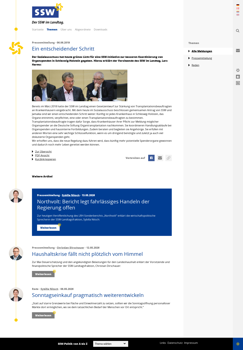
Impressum (191, 343)
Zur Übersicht (42, 151)
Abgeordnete (83, 29)
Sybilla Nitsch (71, 195)
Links (163, 343)
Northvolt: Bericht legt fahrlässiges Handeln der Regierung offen (93, 204)
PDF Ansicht (40, 155)
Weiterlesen (50, 227)
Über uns (66, 29)
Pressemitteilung (200, 58)
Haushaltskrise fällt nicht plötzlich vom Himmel (87, 254)
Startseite (38, 29)
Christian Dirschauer (70, 247)
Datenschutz (175, 343)
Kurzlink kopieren (44, 159)
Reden (193, 65)
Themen (52, 29)
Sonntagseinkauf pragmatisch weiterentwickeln (88, 295)
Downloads (100, 29)
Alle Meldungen (200, 51)
